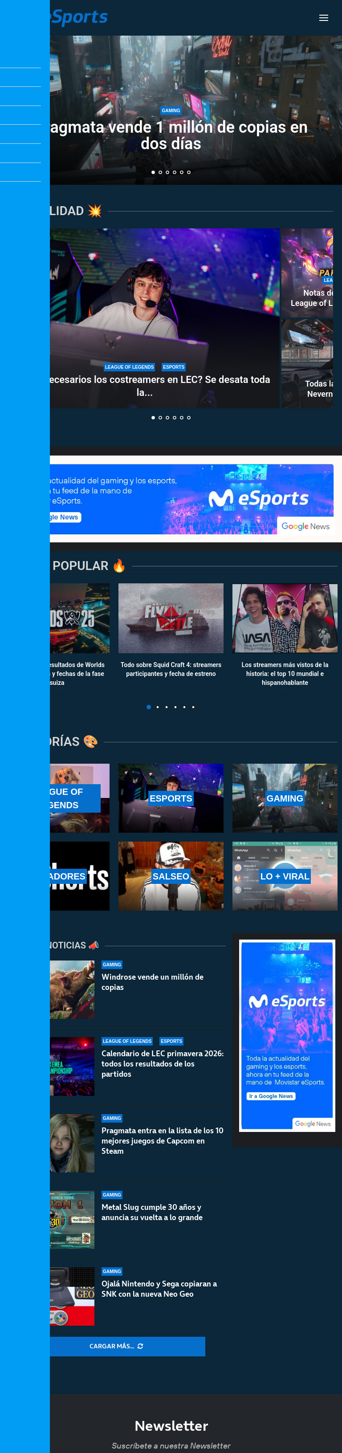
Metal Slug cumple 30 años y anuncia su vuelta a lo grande (152, 1212)
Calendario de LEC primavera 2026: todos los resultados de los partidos (163, 1063)
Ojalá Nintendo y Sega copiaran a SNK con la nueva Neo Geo (159, 1288)
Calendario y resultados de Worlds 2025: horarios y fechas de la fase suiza (57, 674)
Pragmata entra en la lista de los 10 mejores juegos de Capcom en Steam (163, 1140)
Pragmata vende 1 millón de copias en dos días (171, 135)
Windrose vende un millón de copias (153, 982)
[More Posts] (116, 1346)
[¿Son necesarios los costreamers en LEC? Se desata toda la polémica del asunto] (145, 318)
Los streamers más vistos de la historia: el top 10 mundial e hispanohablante (285, 674)
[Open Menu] (323, 17)
